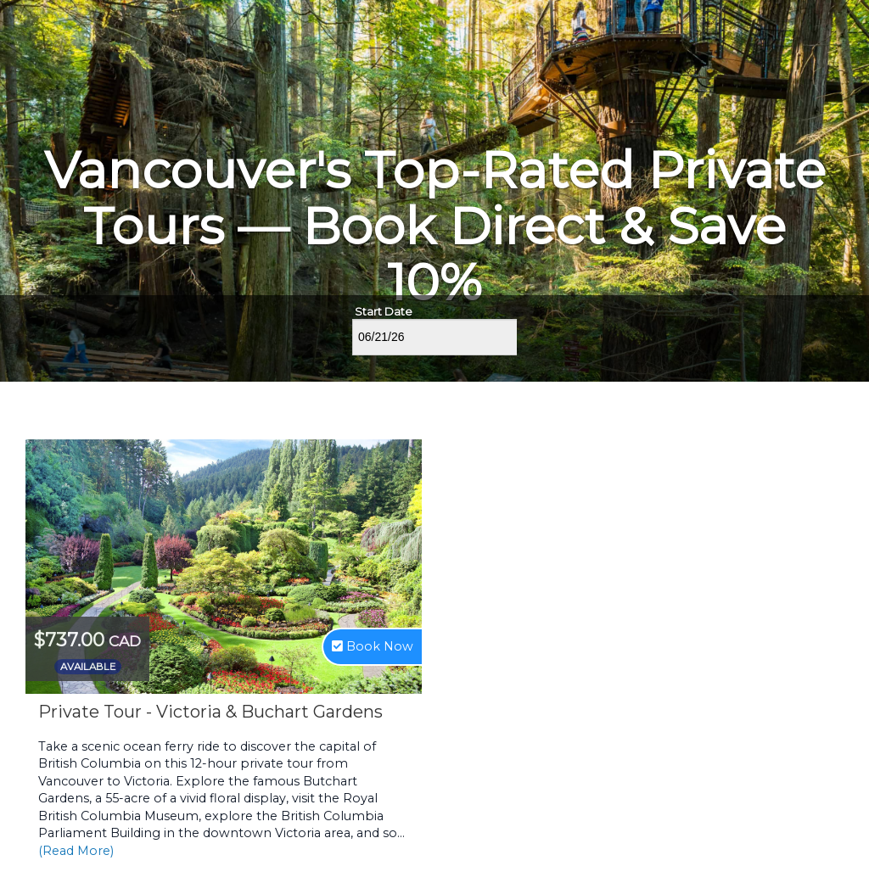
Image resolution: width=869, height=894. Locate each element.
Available (87, 667)
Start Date (383, 311)
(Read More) (76, 850)
